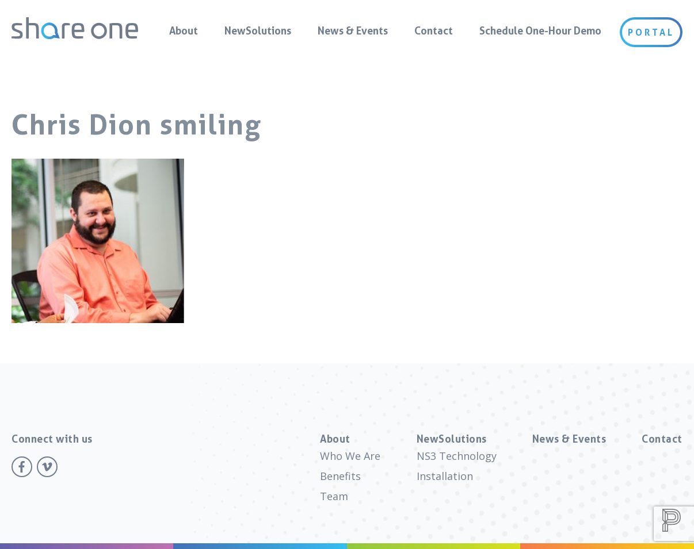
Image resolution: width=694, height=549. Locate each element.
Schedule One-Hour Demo (540, 30)
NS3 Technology (457, 456)
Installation (445, 476)
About (183, 30)
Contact (433, 30)
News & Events (353, 30)
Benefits (340, 476)
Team (334, 496)
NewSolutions (257, 30)
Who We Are (350, 456)
